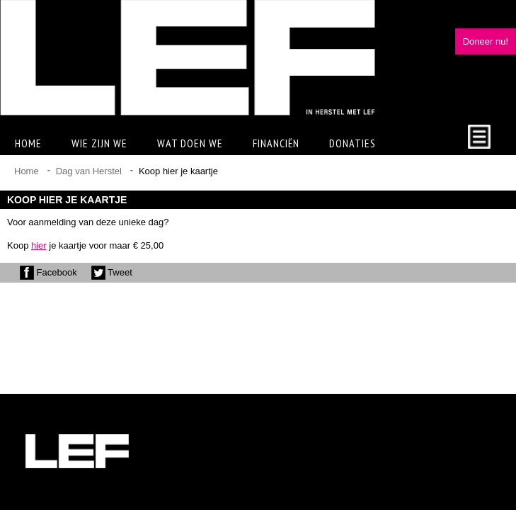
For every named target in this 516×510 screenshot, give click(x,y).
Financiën (276, 143)
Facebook (48, 272)
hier (39, 245)
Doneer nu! (485, 41)
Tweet (111, 272)
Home (28, 143)
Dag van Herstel (89, 171)
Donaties (352, 143)
